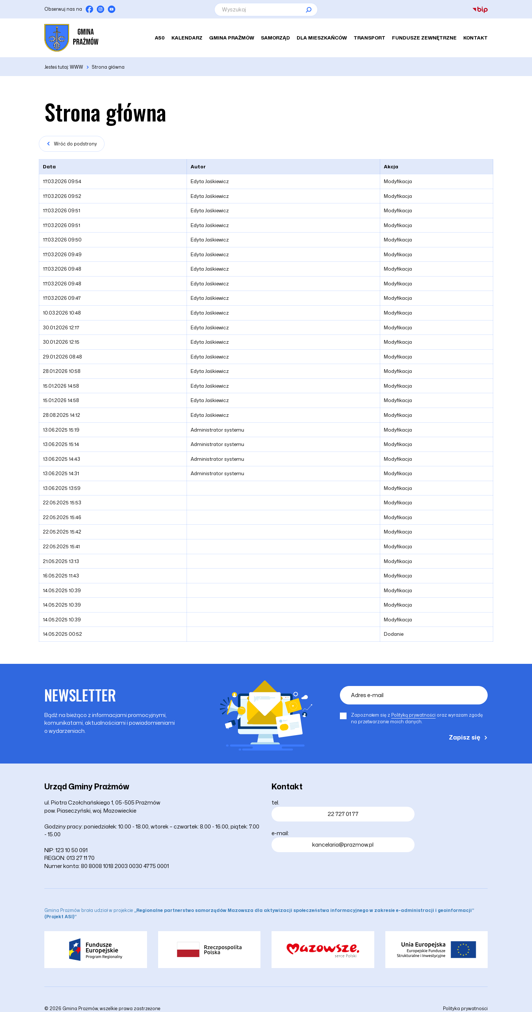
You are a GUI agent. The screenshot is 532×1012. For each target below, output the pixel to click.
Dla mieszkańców (322, 38)
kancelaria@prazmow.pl (343, 844)
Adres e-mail (367, 695)
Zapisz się (464, 737)
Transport (369, 38)
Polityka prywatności (465, 1008)
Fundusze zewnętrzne (424, 38)
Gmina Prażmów (231, 38)
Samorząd (275, 38)
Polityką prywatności (413, 715)
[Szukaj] (308, 9)
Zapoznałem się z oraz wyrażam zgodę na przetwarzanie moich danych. (417, 718)
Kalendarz (186, 38)
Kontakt (475, 38)
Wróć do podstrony (75, 144)
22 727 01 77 (343, 814)
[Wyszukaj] (266, 9)
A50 (160, 38)
